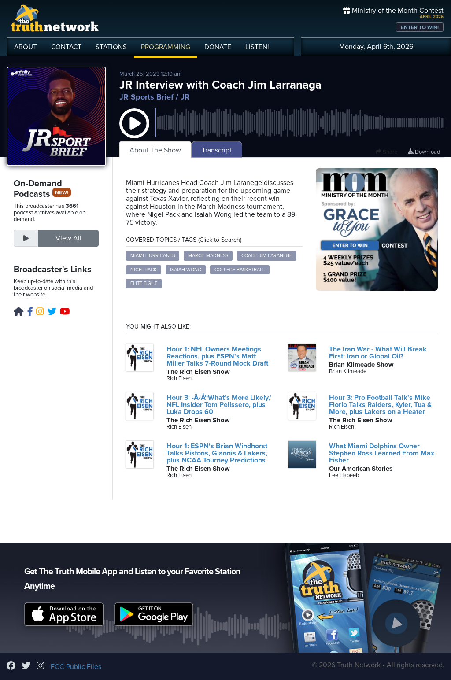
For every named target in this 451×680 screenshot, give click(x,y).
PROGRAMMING (165, 47)
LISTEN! (257, 47)
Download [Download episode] (424, 151)
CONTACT (66, 47)
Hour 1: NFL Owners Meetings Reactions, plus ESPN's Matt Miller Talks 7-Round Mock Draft (217, 356)
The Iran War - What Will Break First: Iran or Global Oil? (378, 353)
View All (68, 238)
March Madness (208, 256)
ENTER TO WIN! (420, 27)
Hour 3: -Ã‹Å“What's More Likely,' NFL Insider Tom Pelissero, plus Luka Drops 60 (218, 404)
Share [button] (386, 151)
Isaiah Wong (185, 270)
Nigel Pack (143, 270)
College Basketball (239, 270)
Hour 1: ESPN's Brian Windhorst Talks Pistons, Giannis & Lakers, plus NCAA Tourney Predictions (216, 453)
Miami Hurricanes (152, 256)
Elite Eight (143, 283)
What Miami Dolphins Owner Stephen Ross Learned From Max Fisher (381, 453)
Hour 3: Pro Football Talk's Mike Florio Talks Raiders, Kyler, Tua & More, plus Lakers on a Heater (380, 404)
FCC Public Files (76, 666)
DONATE (217, 47)
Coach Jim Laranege (266, 256)
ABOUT (25, 47)
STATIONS (111, 47)
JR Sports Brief (146, 97)
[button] (134, 132)
